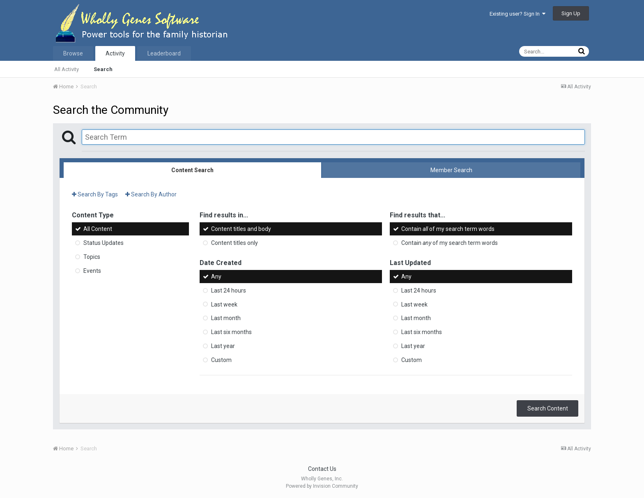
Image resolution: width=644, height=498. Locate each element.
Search (103, 69)
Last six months (231, 332)
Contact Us (322, 469)
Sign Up (570, 13)
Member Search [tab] (451, 170)
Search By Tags (95, 194)
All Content (97, 229)
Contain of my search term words (447, 229)
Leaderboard (164, 53)
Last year (223, 346)
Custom (221, 360)
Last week (224, 304)
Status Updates (103, 243)
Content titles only (234, 243)
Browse (73, 53)
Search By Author (151, 194)
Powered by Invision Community (322, 486)
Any (216, 276)
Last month (226, 318)
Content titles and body (241, 229)
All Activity (66, 69)
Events (92, 270)
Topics (91, 257)
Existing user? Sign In (517, 14)
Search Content (547, 408)
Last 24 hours (228, 290)
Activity (115, 53)
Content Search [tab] (192, 170)
